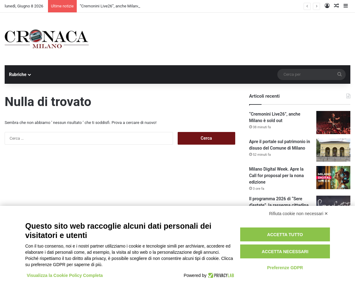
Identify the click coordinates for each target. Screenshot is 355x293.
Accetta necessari (285, 251)
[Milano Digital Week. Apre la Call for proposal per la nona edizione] (333, 177)
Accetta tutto (285, 234)
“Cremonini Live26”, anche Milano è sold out (119, 6)
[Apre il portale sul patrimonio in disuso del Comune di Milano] (333, 150)
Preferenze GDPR (285, 267)
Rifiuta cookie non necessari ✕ (298, 213)
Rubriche (17, 74)
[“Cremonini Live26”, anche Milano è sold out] (333, 122)
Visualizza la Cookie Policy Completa (65, 275)
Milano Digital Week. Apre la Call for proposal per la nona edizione (276, 176)
